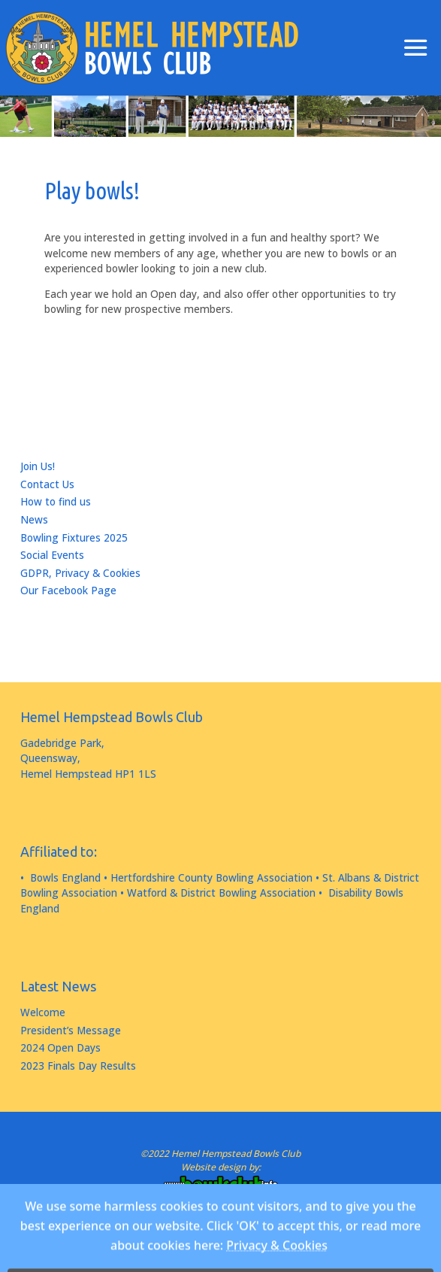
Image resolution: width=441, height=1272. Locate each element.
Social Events (52, 555)
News (34, 520)
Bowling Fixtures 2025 (74, 538)
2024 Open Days (60, 1048)
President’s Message (70, 1030)
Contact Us (47, 484)
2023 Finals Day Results (78, 1066)
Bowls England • (68, 878)
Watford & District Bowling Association (221, 893)
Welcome (42, 1012)
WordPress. (265, 1231)
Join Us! (37, 466)
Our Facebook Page (68, 590)
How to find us (55, 501)
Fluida (215, 1231)
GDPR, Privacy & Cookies (80, 573)
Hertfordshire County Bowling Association (211, 878)
